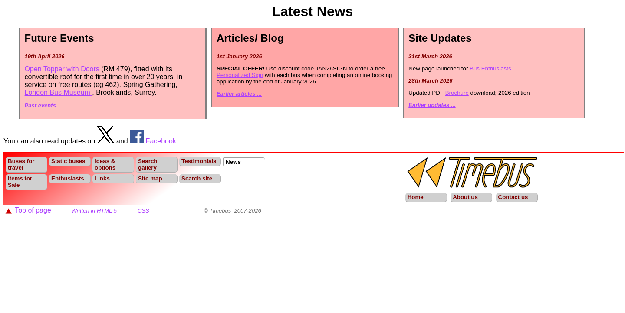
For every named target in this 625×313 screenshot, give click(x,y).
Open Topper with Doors (62, 69)
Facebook (153, 141)
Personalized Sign (240, 75)
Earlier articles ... (239, 93)
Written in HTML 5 (94, 210)
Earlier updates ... (431, 105)
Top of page (28, 210)
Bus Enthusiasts (490, 68)
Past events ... (43, 105)
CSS (143, 210)
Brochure (457, 93)
